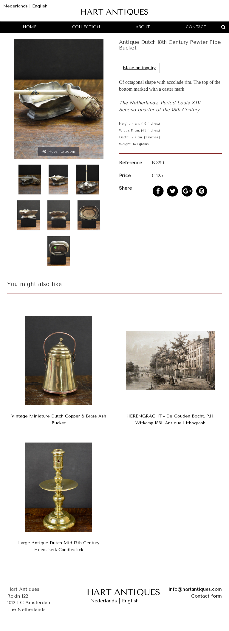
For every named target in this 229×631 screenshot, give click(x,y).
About (143, 27)
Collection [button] (86, 27)
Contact (196, 27)
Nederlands (15, 6)
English (39, 6)
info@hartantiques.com (195, 589)
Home (29, 27)
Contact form (206, 596)
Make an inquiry (139, 67)
